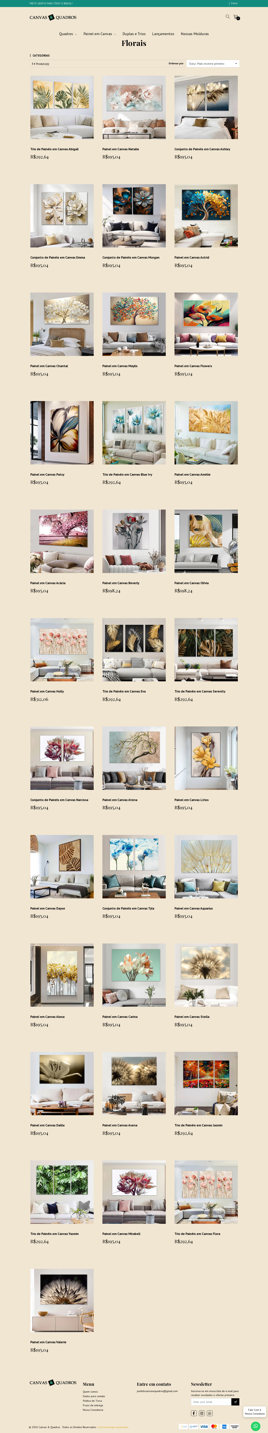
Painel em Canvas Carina (120, 1016)
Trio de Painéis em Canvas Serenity (200, 691)
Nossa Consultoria (93, 1410)
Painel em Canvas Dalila (48, 1125)
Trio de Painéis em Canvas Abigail (55, 149)
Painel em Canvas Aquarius (194, 908)
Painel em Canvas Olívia (192, 583)
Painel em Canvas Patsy (47, 474)
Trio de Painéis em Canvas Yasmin (55, 1234)
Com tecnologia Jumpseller (112, 1427)
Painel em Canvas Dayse (48, 908)
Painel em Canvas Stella (192, 1016)
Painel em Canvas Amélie (193, 474)
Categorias (40, 55)
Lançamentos (163, 33)
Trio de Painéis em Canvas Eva (125, 691)
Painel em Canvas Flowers (193, 366)
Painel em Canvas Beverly (121, 583)
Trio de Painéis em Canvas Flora (198, 1234)
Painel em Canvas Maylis (120, 366)
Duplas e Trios (134, 33)
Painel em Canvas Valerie (49, 1342)
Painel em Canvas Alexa (47, 1016)
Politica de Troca (92, 1401)
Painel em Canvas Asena (120, 1125)
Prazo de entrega (93, 1406)
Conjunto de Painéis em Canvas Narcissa (60, 800)
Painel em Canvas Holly (47, 691)
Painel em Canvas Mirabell (121, 1234)
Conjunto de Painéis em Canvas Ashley (203, 149)
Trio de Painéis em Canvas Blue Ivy (128, 474)
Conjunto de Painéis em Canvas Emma (58, 257)
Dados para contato (94, 1396)
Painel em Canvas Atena (120, 800)
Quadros (68, 33)
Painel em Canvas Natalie (121, 149)
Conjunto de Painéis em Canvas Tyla (129, 908)
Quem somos (90, 1392)
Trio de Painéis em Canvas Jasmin (199, 1125)
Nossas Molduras (195, 33)
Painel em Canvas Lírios (192, 800)
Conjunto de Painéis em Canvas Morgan (131, 257)
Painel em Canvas (99, 33)
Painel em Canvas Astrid (192, 257)
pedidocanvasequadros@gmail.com (157, 1391)
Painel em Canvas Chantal (49, 366)
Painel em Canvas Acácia (48, 583)
